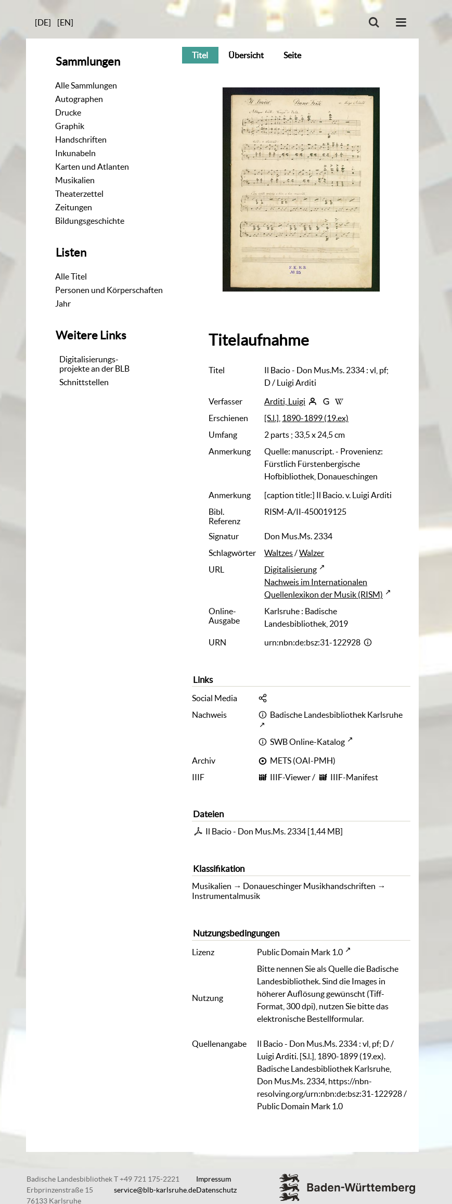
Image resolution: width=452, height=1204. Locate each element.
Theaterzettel (79, 193)
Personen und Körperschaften (109, 290)
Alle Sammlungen (86, 85)
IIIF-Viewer (290, 777)
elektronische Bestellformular (309, 1018)
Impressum (213, 1179)
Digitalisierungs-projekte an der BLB (94, 363)
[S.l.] (271, 418)
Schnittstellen (84, 382)
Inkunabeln (75, 153)
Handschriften (81, 139)
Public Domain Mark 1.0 (300, 952)
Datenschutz (216, 1190)
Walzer (311, 552)
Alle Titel (71, 276)
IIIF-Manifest (354, 777)
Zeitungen (73, 207)
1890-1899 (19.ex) (315, 418)
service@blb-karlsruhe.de (155, 1190)
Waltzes (278, 552)
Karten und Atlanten (92, 166)
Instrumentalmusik (226, 896)
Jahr (63, 303)
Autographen (79, 99)
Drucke (68, 112)
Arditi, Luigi (284, 401)
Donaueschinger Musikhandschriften (309, 886)
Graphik (69, 126)
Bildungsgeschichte (89, 220)
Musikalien (75, 180)
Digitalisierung (290, 569)
